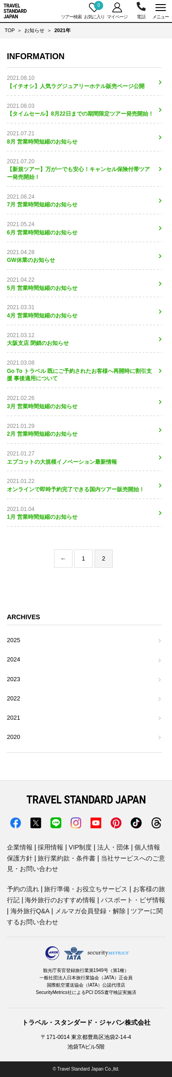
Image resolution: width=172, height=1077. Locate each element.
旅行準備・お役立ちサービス (86, 889)
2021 (13, 717)
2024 (13, 659)
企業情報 (20, 847)
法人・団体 (113, 847)
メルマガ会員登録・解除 (90, 911)
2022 (13, 698)
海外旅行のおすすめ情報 (60, 900)
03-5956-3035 (141, 11)
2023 (13, 679)
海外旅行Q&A (30, 911)
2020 (13, 736)
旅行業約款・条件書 (66, 858)
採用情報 (50, 847)
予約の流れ (23, 889)
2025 (13, 640)
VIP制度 (80, 847)
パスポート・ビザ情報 (133, 900)
